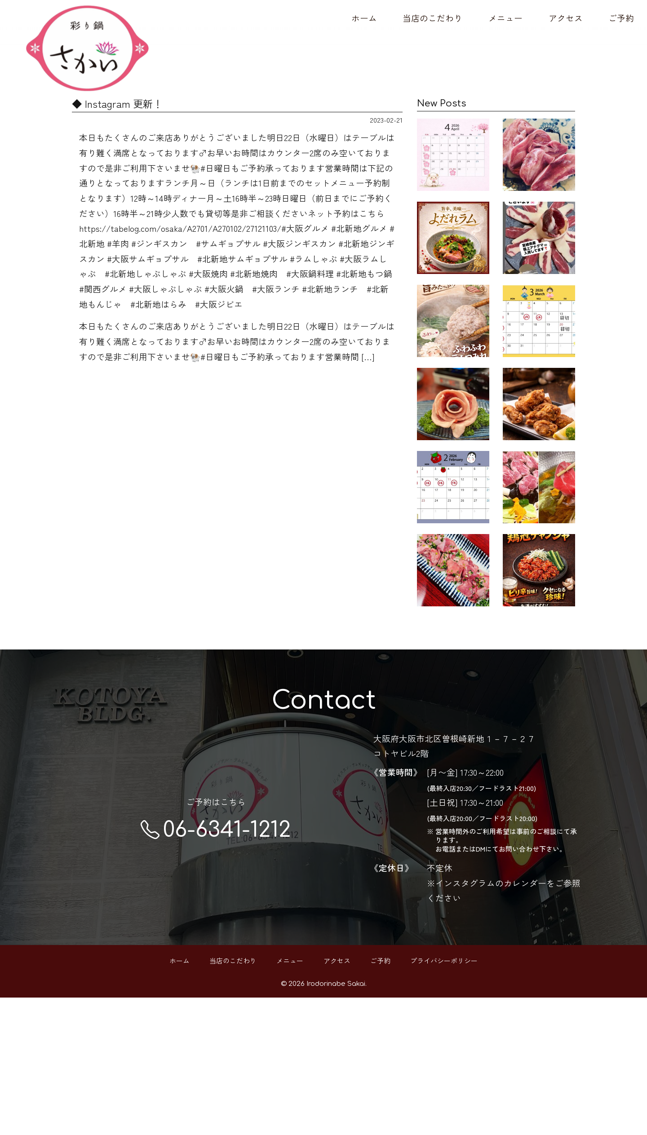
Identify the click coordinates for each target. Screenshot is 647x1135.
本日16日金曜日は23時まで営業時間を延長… (453, 696)
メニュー (505, 18)
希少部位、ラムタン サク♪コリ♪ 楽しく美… (539, 166)
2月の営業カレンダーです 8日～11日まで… (453, 590)
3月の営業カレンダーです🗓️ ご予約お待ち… (539, 378)
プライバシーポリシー (444, 1098)
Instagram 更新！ (539, 692)
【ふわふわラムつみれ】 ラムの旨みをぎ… (453, 378)
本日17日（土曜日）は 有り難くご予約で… (539, 590)
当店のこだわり (432, 18)
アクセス (566, 18)
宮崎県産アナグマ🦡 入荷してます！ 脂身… (539, 272)
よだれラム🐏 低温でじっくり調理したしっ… (453, 272)
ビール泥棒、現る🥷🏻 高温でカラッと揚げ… (539, 484)
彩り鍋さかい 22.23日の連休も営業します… (453, 484)
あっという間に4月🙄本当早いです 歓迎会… (453, 166)
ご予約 (621, 18)
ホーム (364, 18)
